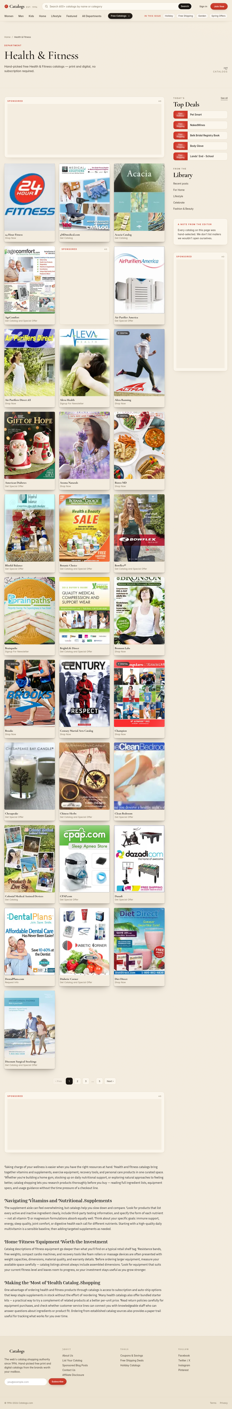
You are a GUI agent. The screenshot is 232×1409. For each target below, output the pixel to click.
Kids (31, 16)
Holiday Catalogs (130, 1365)
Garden (202, 15)
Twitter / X (184, 1360)
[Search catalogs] (117, 6)
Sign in (203, 6)
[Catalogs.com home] (21, 6)
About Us (67, 1355)
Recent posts (180, 183)
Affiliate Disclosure (73, 1375)
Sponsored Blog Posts (75, 1365)
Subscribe (57, 1381)
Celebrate (179, 202)
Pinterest (183, 1370)
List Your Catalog (72, 1360)
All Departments (91, 16)
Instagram (184, 1365)
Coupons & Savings (131, 1355)
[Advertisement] (84, 129)
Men (21, 16)
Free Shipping (185, 15)
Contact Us (68, 1370)
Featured (71, 16)
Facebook (184, 1355)
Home (42, 16)
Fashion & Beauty (183, 208)
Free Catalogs (120, 15)
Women (8, 16)
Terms (213, 1403)
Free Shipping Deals (132, 1360)
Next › (110, 1081)
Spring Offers (218, 15)
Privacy (224, 1403)
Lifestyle (56, 16)
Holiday (169, 15)
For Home (179, 189)
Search (185, 6)
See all (224, 98)
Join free (219, 6)
